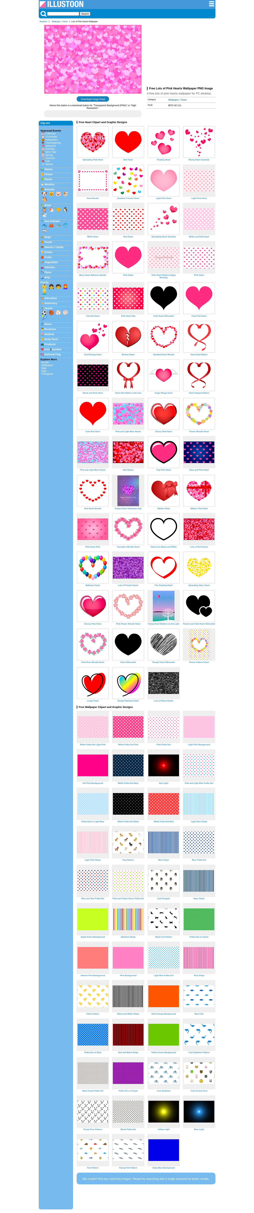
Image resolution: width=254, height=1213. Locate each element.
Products (50, 344)
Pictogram (47, 373)
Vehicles (50, 267)
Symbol (56, 349)
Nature (49, 169)
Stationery (51, 303)
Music (48, 324)
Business (50, 329)
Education (51, 298)
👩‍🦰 (65, 286)
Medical (49, 334)
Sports (49, 308)
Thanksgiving (53, 142)
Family (45, 282)
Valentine (50, 145)
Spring (49, 155)
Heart (65, 21)
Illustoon (43, 21)
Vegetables (51, 262)
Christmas (51, 136)
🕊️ (44, 215)
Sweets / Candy (54, 247)
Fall (47, 161)
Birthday (50, 148)
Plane (48, 272)
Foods (48, 242)
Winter (49, 164)
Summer (50, 158)
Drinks (49, 252)
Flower (49, 174)
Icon (47, 349)
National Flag (53, 354)
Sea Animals (52, 221)
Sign (44, 370)
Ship (47, 277)
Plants (48, 179)
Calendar (50, 133)
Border (45, 362)
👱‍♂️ (44, 292)
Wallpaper (56, 21)
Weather (50, 184)
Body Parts (51, 339)
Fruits (48, 257)
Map (44, 368)
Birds (48, 205)
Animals (49, 189)
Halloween (51, 139)
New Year (51, 151)
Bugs (48, 237)
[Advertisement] (181, 55)
